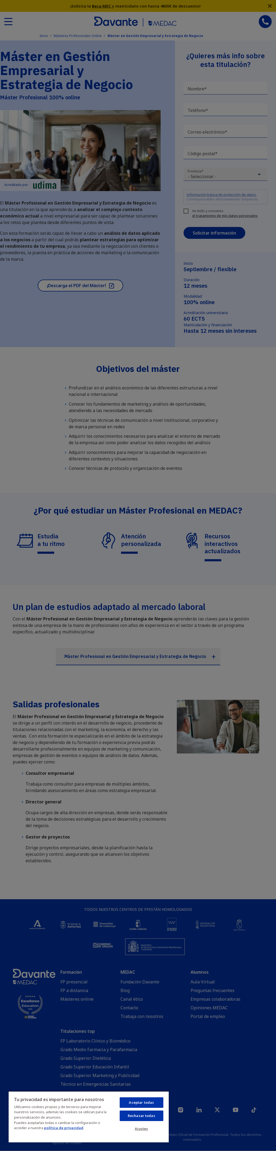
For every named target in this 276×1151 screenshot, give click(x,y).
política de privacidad (63, 1127)
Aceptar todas (141, 1102)
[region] (89, 1116)
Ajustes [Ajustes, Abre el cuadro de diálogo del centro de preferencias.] (141, 1128)
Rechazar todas (141, 1115)
